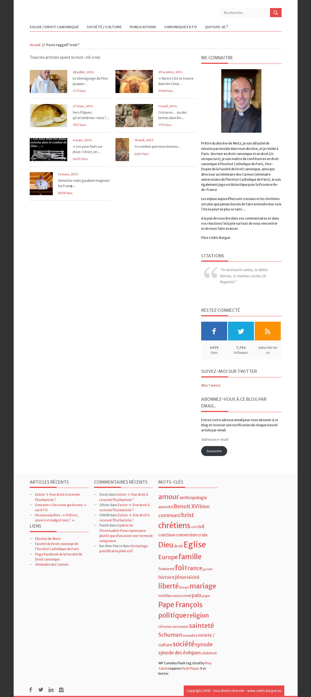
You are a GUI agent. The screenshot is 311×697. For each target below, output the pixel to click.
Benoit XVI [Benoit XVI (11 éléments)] (187, 506)
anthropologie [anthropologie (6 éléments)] (193, 497)
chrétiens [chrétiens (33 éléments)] (174, 525)
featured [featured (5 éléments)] (166, 568)
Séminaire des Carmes (52, 564)
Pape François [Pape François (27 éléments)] (180, 604)
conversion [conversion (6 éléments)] (186, 534)
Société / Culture (104, 27)
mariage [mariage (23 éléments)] (203, 586)
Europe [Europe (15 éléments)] (168, 557)
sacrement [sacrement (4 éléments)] (180, 627)
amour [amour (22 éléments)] (168, 497)
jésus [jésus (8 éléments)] (180, 577)
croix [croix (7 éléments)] (202, 534)
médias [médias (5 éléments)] (165, 595)
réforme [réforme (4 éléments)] (164, 627)
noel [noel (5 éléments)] (187, 595)
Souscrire (214, 451)
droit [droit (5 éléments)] (178, 546)
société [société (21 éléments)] (183, 644)
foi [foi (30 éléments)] (179, 567)
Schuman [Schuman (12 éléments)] (170, 634)
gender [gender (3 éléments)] (208, 569)
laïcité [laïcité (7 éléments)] (193, 577)
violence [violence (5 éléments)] (209, 653)
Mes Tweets (210, 385)
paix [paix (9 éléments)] (196, 595)
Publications (143, 27)
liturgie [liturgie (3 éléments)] (184, 587)
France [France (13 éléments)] (193, 568)
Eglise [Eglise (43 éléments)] (194, 545)
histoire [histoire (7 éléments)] (166, 577)
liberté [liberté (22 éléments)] (168, 586)
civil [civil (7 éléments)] (200, 526)
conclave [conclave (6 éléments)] (166, 534)
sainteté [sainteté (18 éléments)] (201, 625)
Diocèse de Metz (48, 539)
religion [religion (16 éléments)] (198, 615)
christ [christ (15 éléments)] (186, 515)
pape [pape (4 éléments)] (206, 596)
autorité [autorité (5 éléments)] (165, 507)
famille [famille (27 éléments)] (189, 556)
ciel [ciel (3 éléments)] (193, 527)
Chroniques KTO (180, 27)
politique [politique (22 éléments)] (172, 615)
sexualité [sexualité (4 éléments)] (190, 635)
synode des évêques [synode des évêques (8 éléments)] (179, 653)
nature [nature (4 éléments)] (177, 596)
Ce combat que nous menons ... (157, 146)
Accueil (35, 45)
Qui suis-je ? (216, 27)
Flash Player (190, 668)
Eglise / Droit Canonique (54, 27)
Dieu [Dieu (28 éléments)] (165, 544)
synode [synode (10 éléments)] (204, 645)
